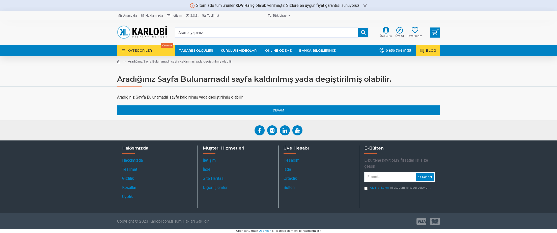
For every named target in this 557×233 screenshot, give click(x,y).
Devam (278, 110)
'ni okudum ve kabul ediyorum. (397, 188)
